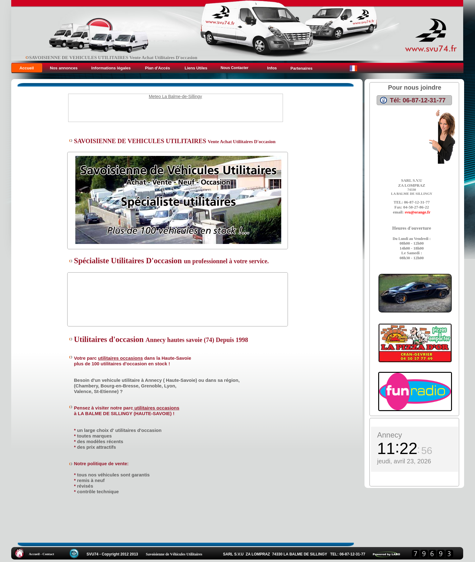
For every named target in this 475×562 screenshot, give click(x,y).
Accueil (26, 68)
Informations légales (110, 68)
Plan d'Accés (157, 68)
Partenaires (301, 68)
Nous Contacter (234, 68)
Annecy (389, 435)
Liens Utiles (196, 68)
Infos (271, 68)
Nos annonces (64, 68)
